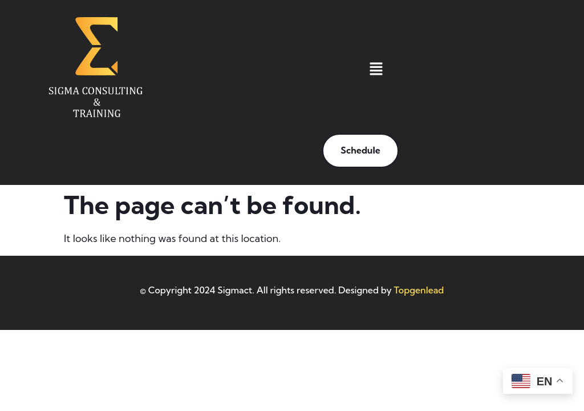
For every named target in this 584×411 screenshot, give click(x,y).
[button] (375, 70)
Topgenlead (419, 290)
